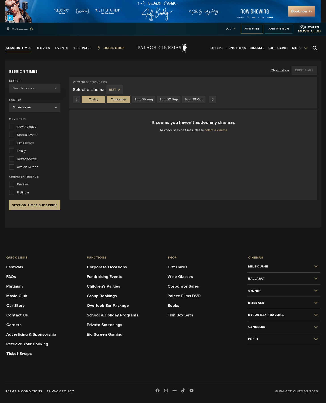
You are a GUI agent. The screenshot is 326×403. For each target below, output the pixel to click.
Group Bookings (102, 295)
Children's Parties (103, 286)
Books (173, 305)
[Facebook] (158, 390)
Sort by (15, 100)
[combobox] (34, 88)
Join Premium (278, 28)
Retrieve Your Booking (27, 343)
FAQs (11, 276)
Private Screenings (104, 324)
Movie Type (17, 119)
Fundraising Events (104, 276)
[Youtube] (192, 390)
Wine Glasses (180, 276)
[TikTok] (183, 390)
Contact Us (17, 315)
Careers (13, 324)
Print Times (304, 70)
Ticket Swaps (19, 353)
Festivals (14, 267)
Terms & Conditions (23, 391)
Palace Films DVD (184, 295)
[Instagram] (166, 390)
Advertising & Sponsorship (31, 334)
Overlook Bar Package (108, 305)
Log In (231, 28)
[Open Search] (314, 48)
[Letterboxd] (175, 390)
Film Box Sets (180, 315)
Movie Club (16, 295)
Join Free (252, 28)
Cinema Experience (23, 176)
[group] (24, 29)
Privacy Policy (60, 391)
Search (15, 81)
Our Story (15, 305)
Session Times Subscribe (35, 205)
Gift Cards (177, 267)
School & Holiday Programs (112, 315)
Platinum (14, 286)
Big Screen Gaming (104, 334)
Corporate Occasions (107, 267)
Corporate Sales (183, 286)
